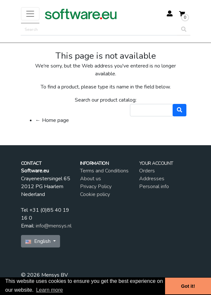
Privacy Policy (96, 186)
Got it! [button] (188, 286)
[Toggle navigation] (30, 13)
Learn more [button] (49, 290)
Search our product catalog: (106, 100)
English (38, 241)
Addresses (151, 178)
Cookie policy (95, 194)
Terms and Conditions (104, 170)
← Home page (52, 120)
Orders (147, 170)
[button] (168, 14)
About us (90, 178)
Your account (156, 163)
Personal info (154, 186)
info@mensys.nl (54, 225)
